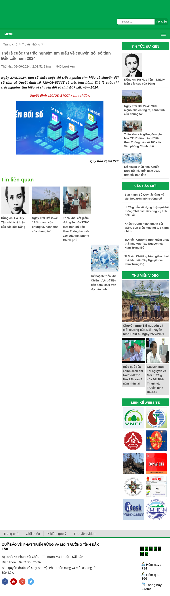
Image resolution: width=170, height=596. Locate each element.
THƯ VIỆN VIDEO (145, 275)
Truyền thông (31, 44)
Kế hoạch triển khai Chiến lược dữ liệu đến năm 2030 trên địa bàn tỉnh (142, 170)
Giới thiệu (33, 534)
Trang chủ (10, 44)
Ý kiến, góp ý (56, 534)
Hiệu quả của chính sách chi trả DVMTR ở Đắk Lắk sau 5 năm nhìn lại (133, 375)
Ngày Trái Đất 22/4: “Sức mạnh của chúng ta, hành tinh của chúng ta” (144, 110)
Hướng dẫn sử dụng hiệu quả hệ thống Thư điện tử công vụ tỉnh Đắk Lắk (146, 211)
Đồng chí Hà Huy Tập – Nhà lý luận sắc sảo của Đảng (13, 222)
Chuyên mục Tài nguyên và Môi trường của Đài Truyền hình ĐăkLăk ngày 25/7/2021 (143, 330)
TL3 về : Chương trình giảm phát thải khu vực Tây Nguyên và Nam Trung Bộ (146, 260)
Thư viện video (85, 534)
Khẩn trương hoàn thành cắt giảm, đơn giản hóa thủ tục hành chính (146, 227)
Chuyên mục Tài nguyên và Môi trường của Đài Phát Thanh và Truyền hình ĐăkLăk (156, 379)
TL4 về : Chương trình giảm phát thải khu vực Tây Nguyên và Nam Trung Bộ (146, 243)
